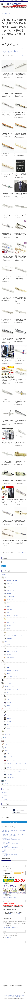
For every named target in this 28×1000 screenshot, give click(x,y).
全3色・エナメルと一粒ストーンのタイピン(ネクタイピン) (7, 441)
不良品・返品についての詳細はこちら (10, 927)
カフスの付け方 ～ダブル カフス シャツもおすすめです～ (13, 834)
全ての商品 (3, 574)
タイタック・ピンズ (9, 693)
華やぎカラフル (8, 593)
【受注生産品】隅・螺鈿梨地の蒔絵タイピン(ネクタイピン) (20, 135)
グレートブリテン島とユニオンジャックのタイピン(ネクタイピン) (20, 360)
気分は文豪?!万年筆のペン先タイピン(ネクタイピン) (20, 320)
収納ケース (5, 744)
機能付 (7, 603)
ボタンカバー (8, 638)
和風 (6, 699)
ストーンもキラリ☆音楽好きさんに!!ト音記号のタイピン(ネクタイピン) (7, 422)
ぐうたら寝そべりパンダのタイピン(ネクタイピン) (7, 481)
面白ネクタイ (8, 712)
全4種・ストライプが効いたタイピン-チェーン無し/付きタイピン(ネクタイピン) (20, 174)
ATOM (19, 996)
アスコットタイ (8, 718)
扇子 (4, 781)
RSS (17, 996)
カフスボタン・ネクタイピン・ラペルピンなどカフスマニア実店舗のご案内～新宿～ (14, 831)
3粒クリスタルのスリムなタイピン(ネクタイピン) (7, 113)
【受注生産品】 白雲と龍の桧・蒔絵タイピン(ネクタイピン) (20, 114)
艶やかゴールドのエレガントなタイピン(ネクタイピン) (20, 154)
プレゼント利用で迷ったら (6, 838)
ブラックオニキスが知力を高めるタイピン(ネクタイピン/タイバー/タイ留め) (7, 74)
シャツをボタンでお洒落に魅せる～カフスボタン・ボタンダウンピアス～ (14, 850)
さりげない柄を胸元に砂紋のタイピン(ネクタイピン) (20, 339)
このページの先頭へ (21, 992)
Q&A (2, 841)
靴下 (4, 747)
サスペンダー (8, 757)
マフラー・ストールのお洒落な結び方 (9, 854)
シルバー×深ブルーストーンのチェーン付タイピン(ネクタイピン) (20, 195)
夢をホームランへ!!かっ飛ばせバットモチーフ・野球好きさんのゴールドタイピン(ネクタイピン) (20, 299)
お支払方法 (10, 995)
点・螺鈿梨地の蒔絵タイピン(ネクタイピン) (7, 134)
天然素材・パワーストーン (11, 580)
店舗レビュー (4, 851)
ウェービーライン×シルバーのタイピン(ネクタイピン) (7, 298)
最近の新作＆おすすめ (5, 792)
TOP (2, 13)
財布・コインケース (9, 777)
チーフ (4, 731)
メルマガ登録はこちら (14, 822)
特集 (2, 797)
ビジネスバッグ (8, 774)
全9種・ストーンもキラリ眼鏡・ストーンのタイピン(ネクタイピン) (7, 501)
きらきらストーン (9, 590)
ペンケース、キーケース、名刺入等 (12, 771)
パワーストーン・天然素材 (11, 648)
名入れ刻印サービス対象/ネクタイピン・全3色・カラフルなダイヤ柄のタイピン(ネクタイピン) (7, 257)
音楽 (6, 612)
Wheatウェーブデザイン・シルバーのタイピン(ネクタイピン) (20, 501)
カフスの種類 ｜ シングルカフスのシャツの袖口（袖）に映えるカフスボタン (13, 845)
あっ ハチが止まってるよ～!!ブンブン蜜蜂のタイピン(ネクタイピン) (20, 401)
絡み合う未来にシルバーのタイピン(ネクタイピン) (7, 400)
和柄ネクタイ (8, 715)
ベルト (7, 754)
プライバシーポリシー (11, 996)
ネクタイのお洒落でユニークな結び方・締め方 (10, 839)
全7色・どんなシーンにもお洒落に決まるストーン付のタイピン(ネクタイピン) (7, 381)
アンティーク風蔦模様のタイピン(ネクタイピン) (20, 421)
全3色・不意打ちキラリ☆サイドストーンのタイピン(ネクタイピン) (7, 360)
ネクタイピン (7, 13)
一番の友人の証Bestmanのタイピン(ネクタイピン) (7, 215)
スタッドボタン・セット (10, 677)
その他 (4, 750)
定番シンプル (8, 584)
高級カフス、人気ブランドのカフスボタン (10, 847)
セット (4, 661)
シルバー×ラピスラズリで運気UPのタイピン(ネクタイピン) (20, 541)
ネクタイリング (6, 683)
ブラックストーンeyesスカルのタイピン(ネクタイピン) (7, 462)
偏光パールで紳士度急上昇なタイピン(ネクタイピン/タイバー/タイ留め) (20, 74)
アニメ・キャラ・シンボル (11, 616)
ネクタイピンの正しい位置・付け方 (8, 835)
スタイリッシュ (6, 48)
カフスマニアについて (5, 842)
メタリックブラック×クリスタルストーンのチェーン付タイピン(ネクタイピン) (7, 542)
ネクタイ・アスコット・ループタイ (10, 709)
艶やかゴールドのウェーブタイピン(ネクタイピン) (7, 174)
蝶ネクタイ (8, 725)
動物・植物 (8, 609)
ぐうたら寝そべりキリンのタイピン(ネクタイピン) (20, 462)
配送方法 (14, 995)
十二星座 (7, 625)
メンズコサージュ (9, 702)
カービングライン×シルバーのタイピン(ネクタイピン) (20, 277)
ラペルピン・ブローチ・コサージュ (10, 686)
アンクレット (5, 741)
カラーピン (8, 768)
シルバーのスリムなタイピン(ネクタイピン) (7, 94)
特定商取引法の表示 (20, 995)
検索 (3, 566)
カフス (4, 577)
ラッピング (5, 784)
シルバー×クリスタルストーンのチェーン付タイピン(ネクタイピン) (20, 442)
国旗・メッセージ (9, 622)
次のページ (24, 55)
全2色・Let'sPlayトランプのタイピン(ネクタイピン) (20, 380)
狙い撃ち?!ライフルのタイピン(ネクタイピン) (20, 94)
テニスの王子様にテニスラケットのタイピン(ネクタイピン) (7, 234)
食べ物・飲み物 (8, 600)
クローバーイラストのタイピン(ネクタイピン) (7, 194)
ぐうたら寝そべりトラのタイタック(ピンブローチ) (20, 481)
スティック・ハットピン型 (11, 690)
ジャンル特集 (4, 799)
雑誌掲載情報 (4, 853)
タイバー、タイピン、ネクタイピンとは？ (10, 843)
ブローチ (7, 696)
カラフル (16, 51)
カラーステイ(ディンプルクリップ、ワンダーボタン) (15, 764)
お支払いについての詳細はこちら (9, 897)
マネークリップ (6, 734)
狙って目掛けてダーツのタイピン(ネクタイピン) (7, 320)
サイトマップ (4, 855)
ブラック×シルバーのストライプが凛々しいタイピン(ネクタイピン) (7, 340)
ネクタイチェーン (6, 680)
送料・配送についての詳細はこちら (16, 913)
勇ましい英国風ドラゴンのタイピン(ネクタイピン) (20, 215)
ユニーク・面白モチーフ (8, 51)
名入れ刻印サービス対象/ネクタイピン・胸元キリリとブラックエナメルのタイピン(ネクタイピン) (20, 235)
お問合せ (5, 995)
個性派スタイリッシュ (10, 587)
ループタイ (8, 722)
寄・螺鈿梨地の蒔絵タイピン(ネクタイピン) (7, 154)
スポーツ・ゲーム (9, 619)
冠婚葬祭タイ (8, 728)
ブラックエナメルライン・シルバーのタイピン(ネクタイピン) (7, 521)
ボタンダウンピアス (9, 760)
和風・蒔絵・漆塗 (6, 52)
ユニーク (7, 667)
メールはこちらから (9, 937)
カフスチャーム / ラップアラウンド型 (13, 635)
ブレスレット (5, 738)
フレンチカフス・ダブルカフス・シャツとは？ (10, 836)
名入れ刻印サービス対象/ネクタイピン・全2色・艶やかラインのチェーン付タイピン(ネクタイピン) (20, 257)
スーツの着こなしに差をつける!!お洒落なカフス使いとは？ (13, 832)
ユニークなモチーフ (9, 596)
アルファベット (8, 629)
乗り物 (7, 606)
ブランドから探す (5, 795)
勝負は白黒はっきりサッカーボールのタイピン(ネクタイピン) (20, 521)
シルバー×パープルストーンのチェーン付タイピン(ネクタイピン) (7, 278)
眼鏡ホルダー (8, 706)
